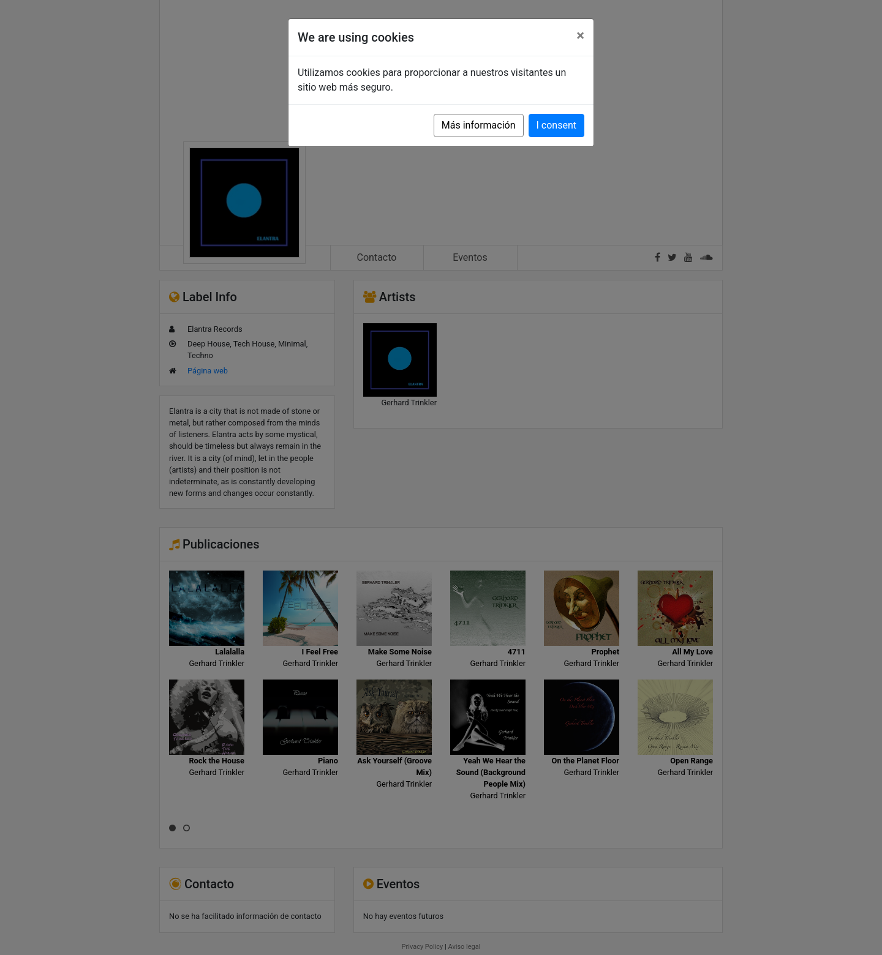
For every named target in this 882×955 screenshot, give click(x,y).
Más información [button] (479, 125)
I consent (556, 125)
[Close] (580, 35)
